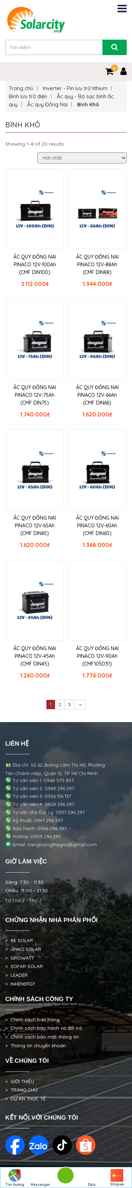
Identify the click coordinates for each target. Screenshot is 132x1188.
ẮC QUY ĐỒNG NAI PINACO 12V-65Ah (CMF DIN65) (34, 525)
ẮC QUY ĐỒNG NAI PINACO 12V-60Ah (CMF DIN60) (97, 525)
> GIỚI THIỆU (19, 1081)
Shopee (117, 1178)
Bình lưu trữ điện (28, 96)
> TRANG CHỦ (21, 1090)
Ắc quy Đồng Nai (47, 104)
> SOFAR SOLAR (24, 966)
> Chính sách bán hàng (32, 1019)
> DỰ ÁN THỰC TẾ (25, 1098)
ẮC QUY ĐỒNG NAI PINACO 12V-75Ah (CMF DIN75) (34, 395)
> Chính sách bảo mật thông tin (42, 1037)
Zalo (91, 1178)
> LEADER (16, 975)
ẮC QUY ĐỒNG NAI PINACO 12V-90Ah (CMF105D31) (97, 656)
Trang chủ (21, 88)
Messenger (40, 1178)
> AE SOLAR (19, 940)
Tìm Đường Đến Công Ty (15, 1178)
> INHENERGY (20, 984)
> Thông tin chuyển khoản (35, 1045)
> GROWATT (19, 958)
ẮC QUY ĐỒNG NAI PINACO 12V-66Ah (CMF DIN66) (97, 395)
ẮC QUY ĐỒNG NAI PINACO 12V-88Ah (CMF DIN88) (97, 264)
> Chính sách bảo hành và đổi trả (43, 1028)
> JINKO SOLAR (23, 949)
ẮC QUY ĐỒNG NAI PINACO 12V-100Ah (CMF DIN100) (34, 264)
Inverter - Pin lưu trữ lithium (75, 88)
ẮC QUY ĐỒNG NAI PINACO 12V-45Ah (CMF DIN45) (34, 656)
